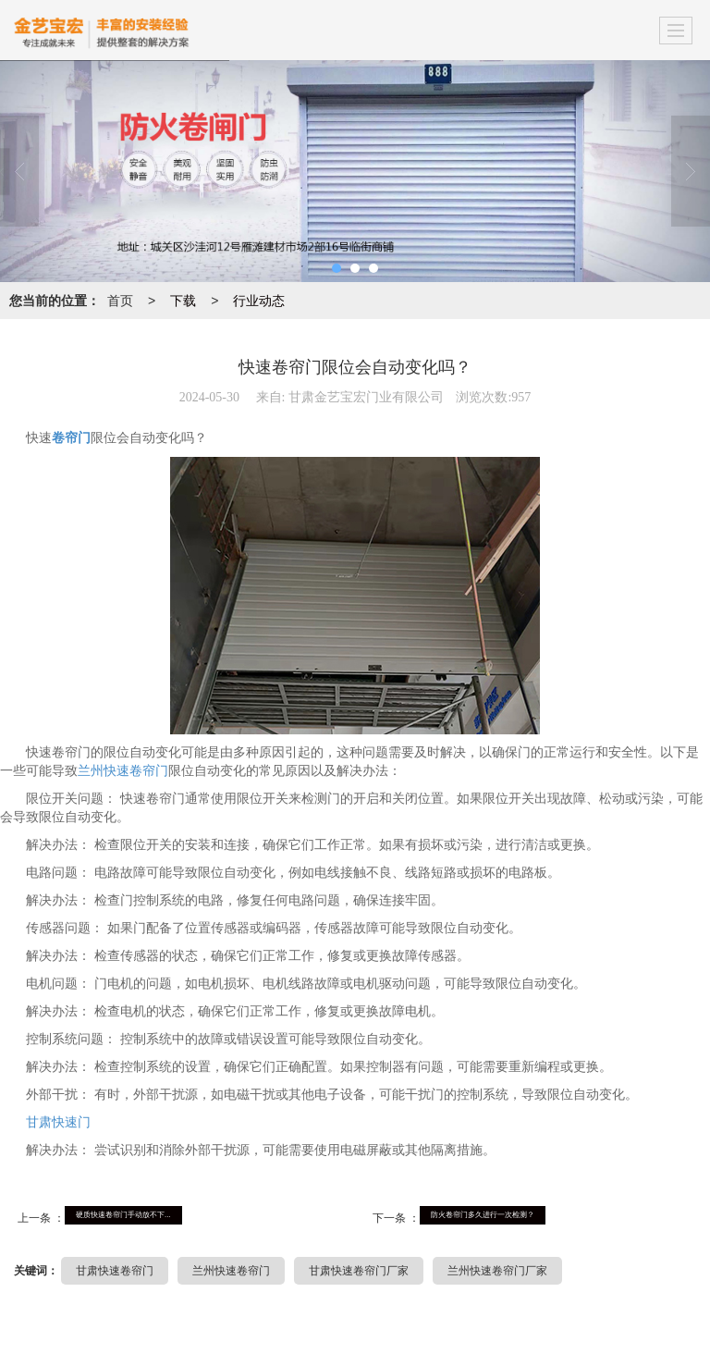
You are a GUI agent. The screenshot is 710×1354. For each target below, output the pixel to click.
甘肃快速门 (58, 1122)
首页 (120, 300)
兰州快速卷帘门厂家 (497, 1270)
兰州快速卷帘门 (123, 771)
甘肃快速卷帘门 (114, 1270)
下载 (183, 300)
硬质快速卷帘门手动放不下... (123, 1215)
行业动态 (259, 300)
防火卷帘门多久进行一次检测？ (482, 1215)
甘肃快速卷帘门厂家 (359, 1270)
